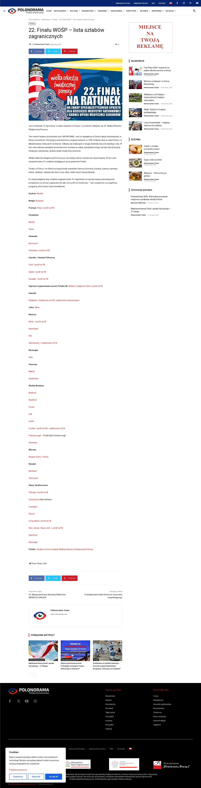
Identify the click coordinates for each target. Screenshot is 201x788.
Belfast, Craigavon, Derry (80, 286)
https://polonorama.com (59, 614)
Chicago (32, 492)
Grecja (96, 660)
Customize (18, 777)
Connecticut (34, 499)
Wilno (37, 307)
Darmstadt (33, 328)
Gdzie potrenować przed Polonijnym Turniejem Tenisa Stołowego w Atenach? (72, 666)
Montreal (33, 471)
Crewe (31, 407)
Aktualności (46, 19)
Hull (30, 414)
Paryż (39, 208)
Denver (32, 514)
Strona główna (34, 19)
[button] (194, 11)
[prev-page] (30, 674)
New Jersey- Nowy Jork (39, 528)
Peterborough (35, 435)
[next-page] (34, 674)
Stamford (33, 535)
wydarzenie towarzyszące (67, 300)
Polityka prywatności (18, 770)
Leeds (31, 421)
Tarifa (31, 229)
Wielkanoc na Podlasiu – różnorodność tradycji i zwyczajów (155, 97)
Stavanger (33, 542)
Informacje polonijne (36, 660)
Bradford (33, 400)
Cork (31, 264)
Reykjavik (33, 300)
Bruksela (39, 201)
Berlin (31, 321)
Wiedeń (40, 193)
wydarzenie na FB (46, 300)
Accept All (53, 777)
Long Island (34, 521)
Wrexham (33, 442)
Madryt (32, 222)
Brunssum (33, 243)
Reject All (36, 777)
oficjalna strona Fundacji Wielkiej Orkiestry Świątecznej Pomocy (64, 549)
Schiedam (33, 250)
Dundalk (32, 279)
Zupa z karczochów (153, 160)
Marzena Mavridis (138, 203)
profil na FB (49, 208)
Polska (54, 19)
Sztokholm (33, 378)
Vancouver (33, 478)
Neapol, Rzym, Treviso (39, 457)
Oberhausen (34, 343)
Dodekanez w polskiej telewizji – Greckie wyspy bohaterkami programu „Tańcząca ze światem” (107, 666)
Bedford (32, 393)
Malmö (32, 371)
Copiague (33, 506)
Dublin (31, 272)
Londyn (32, 428)
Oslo (31, 357)
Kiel (30, 336)
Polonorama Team (41, 44)
